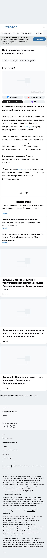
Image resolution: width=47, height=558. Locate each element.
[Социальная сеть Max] (34, 101)
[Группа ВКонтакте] (12, 97)
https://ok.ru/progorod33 (27, 524)
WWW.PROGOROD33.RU (21, 476)
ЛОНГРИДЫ (6, 408)
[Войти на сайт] (44, 27)
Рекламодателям (27, 33)
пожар (20, 169)
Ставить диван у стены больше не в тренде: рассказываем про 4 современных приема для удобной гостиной (23, 224)
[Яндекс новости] (34, 97)
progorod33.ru (31, 511)
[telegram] (27, 192)
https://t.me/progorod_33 (10, 527)
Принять (39, 39)
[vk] (20, 192)
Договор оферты (8, 458)
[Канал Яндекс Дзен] (12, 101)
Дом (5, 60)
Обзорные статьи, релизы (10, 450)
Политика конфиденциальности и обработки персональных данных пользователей (23, 467)
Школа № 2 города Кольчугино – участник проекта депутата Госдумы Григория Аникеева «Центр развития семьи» (23, 238)
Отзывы (5, 446)
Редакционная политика (10, 442)
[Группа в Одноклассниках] (7, 426)
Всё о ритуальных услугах (10, 33)
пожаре (28, 126)
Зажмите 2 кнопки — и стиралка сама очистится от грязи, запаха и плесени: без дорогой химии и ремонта (23, 209)
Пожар (14, 60)
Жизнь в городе (27, 60)
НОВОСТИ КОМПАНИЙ (10, 412)
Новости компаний (8, 462)
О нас (4, 434)
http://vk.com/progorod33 (11, 524)
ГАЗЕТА (5, 416)
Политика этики (7, 438)
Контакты (6, 454)
